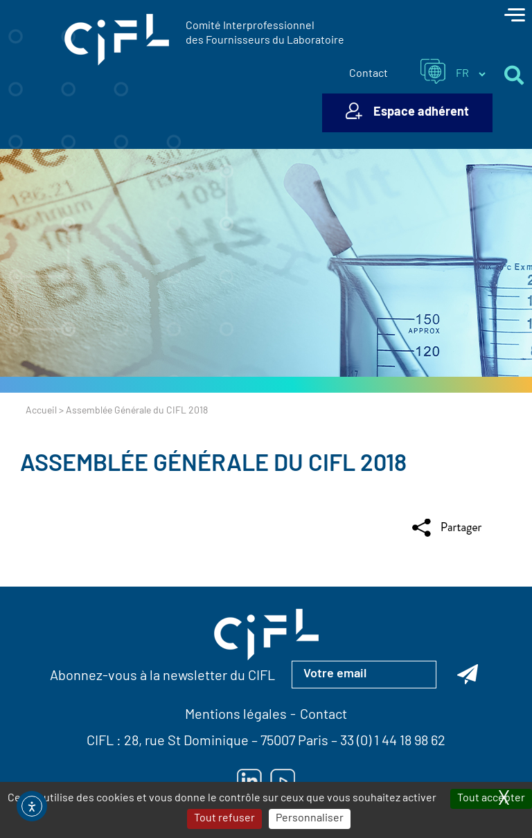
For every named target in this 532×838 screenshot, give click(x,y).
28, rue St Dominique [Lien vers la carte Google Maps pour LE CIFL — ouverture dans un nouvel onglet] (186, 742)
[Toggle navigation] (514, 16)
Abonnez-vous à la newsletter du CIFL (162, 677)
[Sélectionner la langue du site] (470, 74)
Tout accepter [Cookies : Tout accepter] (491, 798)
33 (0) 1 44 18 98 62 (392, 742)
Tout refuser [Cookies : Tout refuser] (224, 818)
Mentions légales (236, 715)
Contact (368, 74)
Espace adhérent (421, 112)
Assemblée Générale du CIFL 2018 (213, 465)
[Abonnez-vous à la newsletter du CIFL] (467, 674)
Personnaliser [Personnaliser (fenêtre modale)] (310, 818)
